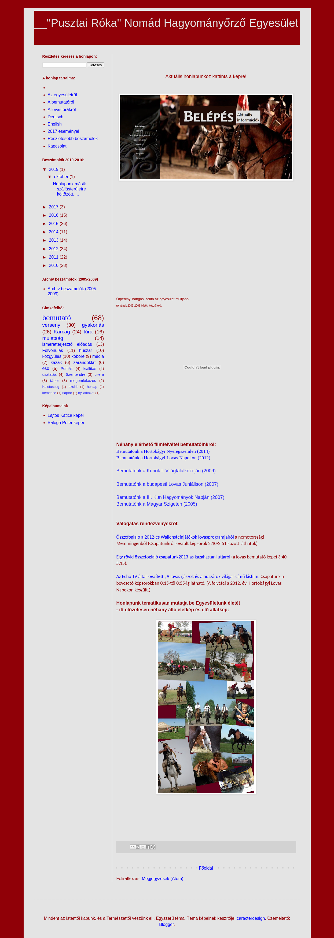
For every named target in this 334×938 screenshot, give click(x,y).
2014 (54, 232)
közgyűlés (51, 356)
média (98, 356)
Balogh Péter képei (66, 422)
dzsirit (73, 387)
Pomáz (67, 368)
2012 (54, 249)
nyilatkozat (86, 393)
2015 (54, 223)
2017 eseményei (63, 131)
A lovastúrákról (62, 109)
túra (88, 331)
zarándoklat (85, 362)
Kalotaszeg (50, 387)
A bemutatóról (61, 102)
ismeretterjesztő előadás (67, 344)
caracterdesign (251, 918)
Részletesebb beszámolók (73, 138)
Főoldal (206, 868)
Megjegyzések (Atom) (162, 878)
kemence (49, 393)
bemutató (56, 318)
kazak (56, 362)
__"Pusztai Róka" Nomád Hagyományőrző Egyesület (166, 23)
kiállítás (89, 368)
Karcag (62, 331)
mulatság (52, 338)
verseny (51, 325)
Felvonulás (52, 350)
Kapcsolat (57, 146)
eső (45, 368)
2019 (54, 169)
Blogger (166, 924)
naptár (67, 393)
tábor (54, 380)
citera (99, 374)
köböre (78, 356)
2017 (54, 207)
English (55, 124)
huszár (85, 350)
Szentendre (76, 374)
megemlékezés (83, 380)
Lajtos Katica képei (66, 415)
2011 (54, 257)
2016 (54, 215)
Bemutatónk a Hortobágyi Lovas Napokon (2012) (163, 457)
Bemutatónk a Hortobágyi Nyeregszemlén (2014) (163, 451)
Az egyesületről (62, 95)
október (61, 176)
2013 (54, 240)
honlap (92, 387)
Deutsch (56, 117)
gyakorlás (93, 325)
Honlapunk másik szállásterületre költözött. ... (69, 189)
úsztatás (49, 374)
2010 (54, 265)
